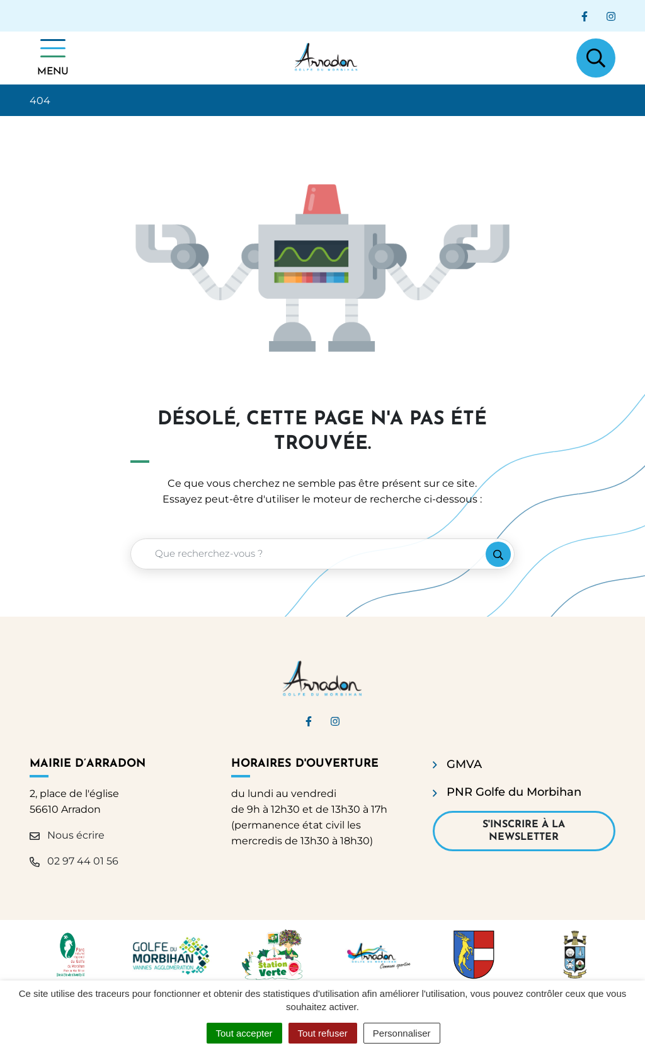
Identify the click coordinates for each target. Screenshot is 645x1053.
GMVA (464, 764)
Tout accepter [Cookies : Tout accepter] (244, 1033)
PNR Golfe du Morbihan (514, 792)
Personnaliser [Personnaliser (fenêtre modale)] (402, 1033)
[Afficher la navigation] (53, 58)
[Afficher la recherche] (595, 58)
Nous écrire (67, 835)
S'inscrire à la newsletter (523, 831)
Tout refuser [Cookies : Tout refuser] (323, 1033)
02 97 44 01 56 (74, 861)
